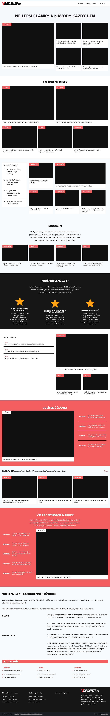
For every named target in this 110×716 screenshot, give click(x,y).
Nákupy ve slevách (34, 702)
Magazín (102, 3)
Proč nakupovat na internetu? (37, 699)
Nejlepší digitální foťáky (36, 696)
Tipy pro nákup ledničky (9, 699)
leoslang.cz (104, 714)
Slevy (95, 3)
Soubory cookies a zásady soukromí (31, 714)
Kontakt (80, 3)
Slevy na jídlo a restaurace (10, 702)
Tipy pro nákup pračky (9, 696)
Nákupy (88, 3)
